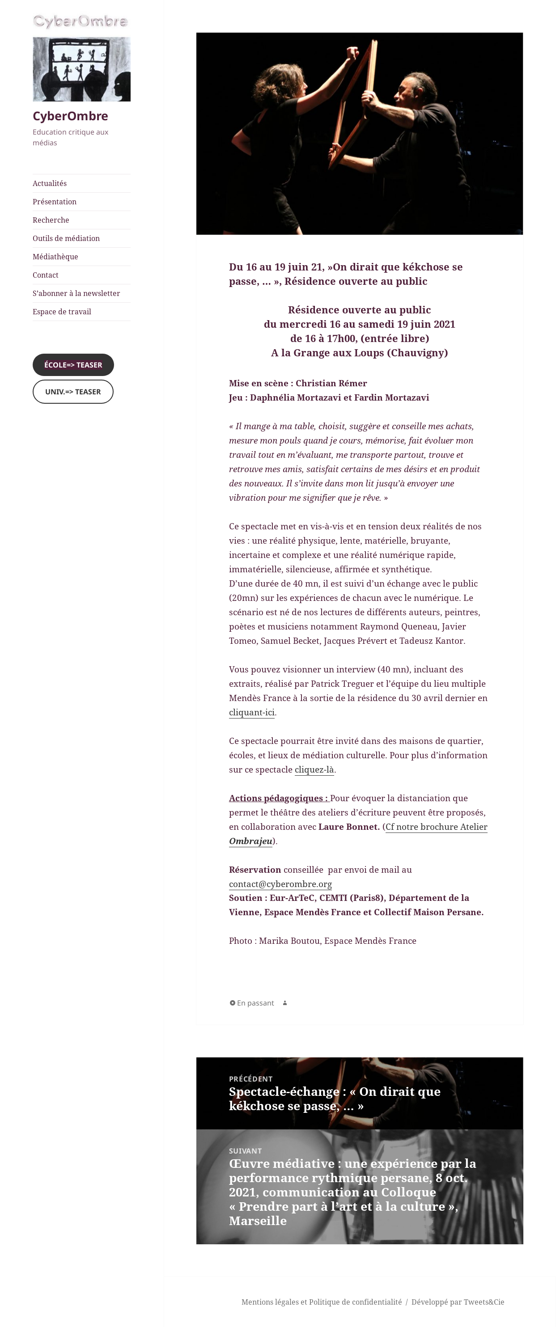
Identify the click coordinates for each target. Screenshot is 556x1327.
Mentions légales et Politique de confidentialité (322, 1302)
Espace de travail (62, 312)
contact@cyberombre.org (280, 884)
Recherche (51, 220)
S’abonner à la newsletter (76, 293)
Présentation (54, 202)
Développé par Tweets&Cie (458, 1302)
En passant (255, 1003)
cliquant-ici (252, 712)
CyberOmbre (70, 115)
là (330, 769)
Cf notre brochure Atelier (437, 827)
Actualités (50, 183)
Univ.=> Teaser (73, 392)
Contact (46, 275)
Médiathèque (55, 257)
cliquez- (311, 769)
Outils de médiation (66, 238)
